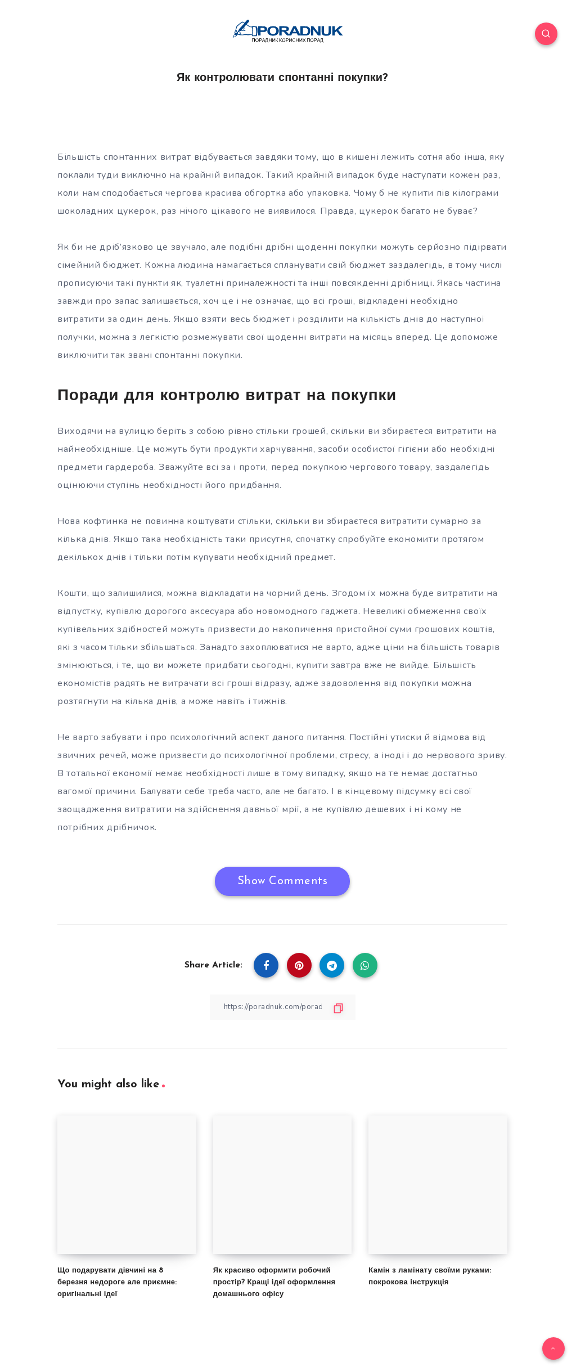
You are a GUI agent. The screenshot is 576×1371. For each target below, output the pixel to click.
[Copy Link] (282, 1006)
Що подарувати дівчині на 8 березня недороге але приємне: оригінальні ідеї (117, 1282)
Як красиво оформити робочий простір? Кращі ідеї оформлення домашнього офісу (274, 1282)
